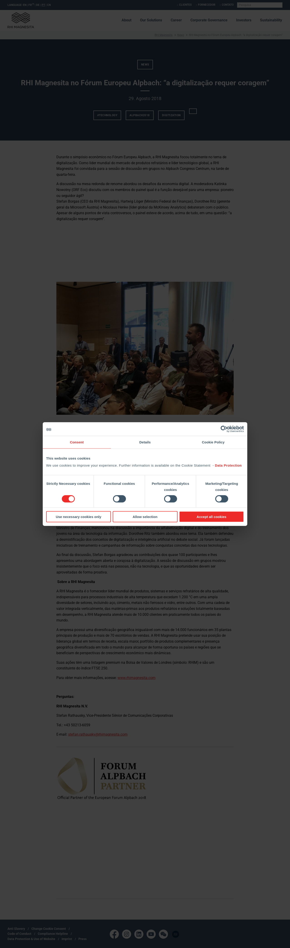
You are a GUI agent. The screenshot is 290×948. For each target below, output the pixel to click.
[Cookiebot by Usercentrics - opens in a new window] (224, 428)
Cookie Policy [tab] (213, 442)
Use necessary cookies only (78, 517)
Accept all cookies (211, 517)
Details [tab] (145, 442)
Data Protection (228, 465)
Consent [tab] (77, 442)
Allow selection (144, 517)
